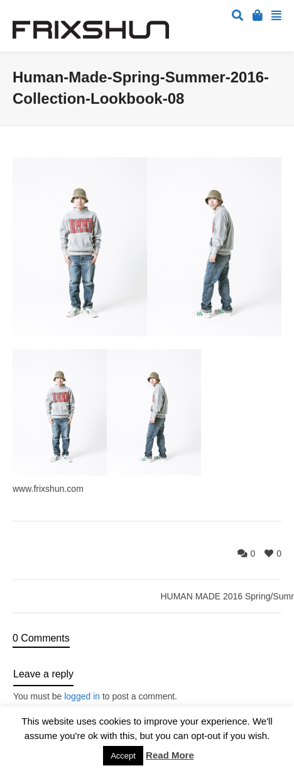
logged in (82, 696)
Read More (170, 755)
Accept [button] (123, 755)
